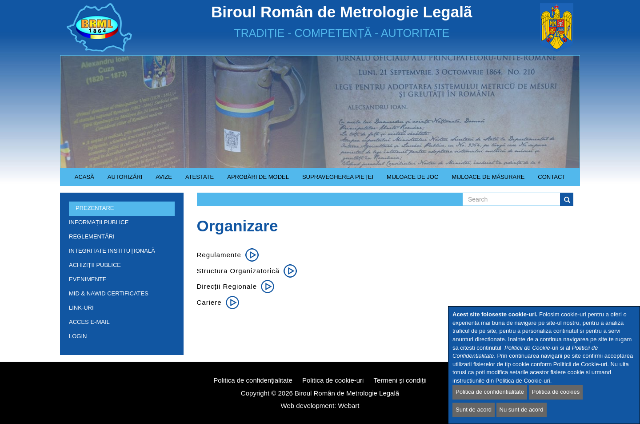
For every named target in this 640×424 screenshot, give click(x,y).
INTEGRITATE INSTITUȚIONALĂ (112, 250)
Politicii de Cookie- (528, 347)
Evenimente (88, 279)
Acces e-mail (89, 322)
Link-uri (81, 307)
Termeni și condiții (400, 380)
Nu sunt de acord (522, 409)
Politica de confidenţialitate (252, 380)
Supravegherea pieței (334, 180)
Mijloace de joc (409, 180)
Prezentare (119, 210)
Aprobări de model (254, 180)
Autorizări (122, 180)
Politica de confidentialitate (490, 392)
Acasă (84, 177)
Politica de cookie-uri (333, 380)
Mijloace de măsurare (488, 177)
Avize (160, 180)
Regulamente (219, 254)
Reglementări (119, 238)
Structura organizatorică (238, 271)
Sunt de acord (474, 409)
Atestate (196, 180)
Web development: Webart (319, 405)
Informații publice (119, 224)
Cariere (209, 302)
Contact (551, 177)
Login (78, 336)
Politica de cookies (556, 392)
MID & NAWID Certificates (108, 293)
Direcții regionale (227, 286)
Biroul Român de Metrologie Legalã (347, 393)
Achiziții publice (119, 267)
